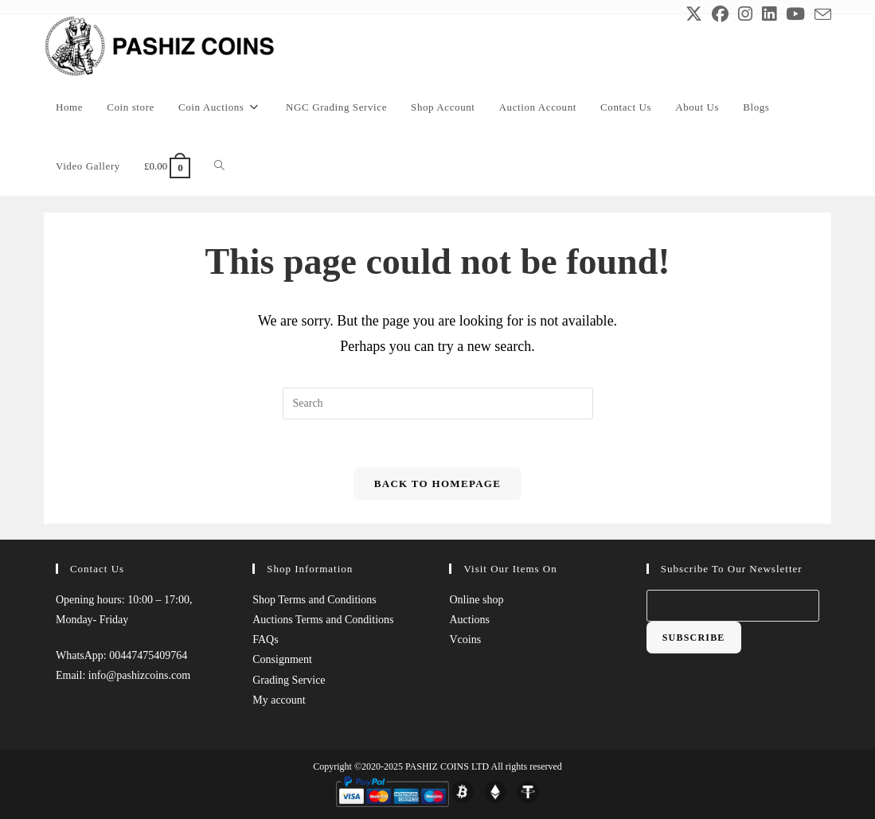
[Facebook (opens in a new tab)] (720, 14)
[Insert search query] (438, 403)
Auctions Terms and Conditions (322, 620)
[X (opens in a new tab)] (694, 14)
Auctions (469, 620)
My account (278, 700)
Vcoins (465, 639)
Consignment (282, 659)
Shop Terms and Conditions (314, 600)
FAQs (265, 639)
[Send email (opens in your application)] (820, 15)
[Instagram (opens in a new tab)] (745, 14)
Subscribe (693, 637)
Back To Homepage (437, 483)
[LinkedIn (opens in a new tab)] (769, 14)
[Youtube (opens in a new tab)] (795, 14)
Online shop (476, 600)
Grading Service (288, 679)
